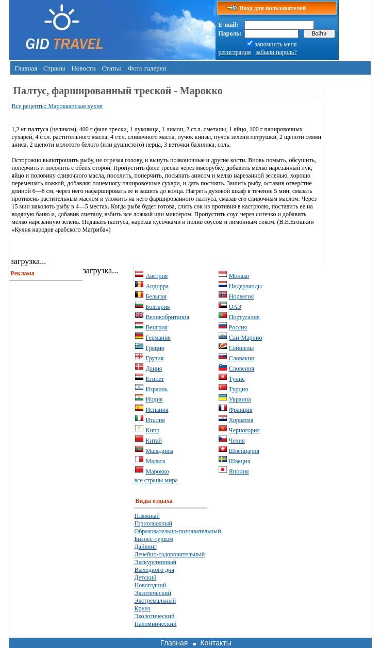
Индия (153, 399)
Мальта (155, 461)
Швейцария (244, 450)
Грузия (154, 358)
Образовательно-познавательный (177, 531)
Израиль (156, 389)
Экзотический (152, 593)
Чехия (237, 440)
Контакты (215, 643)
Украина (240, 399)
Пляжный (146, 515)
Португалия (244, 317)
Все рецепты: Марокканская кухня (57, 106)
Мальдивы (159, 450)
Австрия (156, 275)
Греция (154, 348)
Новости (83, 68)
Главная (25, 68)
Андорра (157, 286)
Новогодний (150, 585)
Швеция (239, 461)
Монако (239, 275)
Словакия (241, 358)
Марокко (157, 471)
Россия (238, 327)
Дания (153, 368)
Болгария (157, 306)
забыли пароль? (276, 52)
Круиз (142, 608)
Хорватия (241, 420)
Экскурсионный (155, 562)
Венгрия (156, 327)
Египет (154, 378)
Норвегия (241, 296)
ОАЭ (235, 306)
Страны (54, 68)
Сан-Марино (245, 337)
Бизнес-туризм (153, 538)
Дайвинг (145, 546)
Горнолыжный (153, 523)
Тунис (237, 378)
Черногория (244, 430)
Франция (241, 409)
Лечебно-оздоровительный (169, 554)
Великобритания (167, 317)
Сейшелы (241, 348)
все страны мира (155, 480)
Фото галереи (147, 68)
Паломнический (155, 623)
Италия (154, 420)
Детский (145, 577)
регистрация (234, 52)
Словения (241, 368)
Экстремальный (155, 600)
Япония (239, 471)
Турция (238, 389)
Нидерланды (245, 286)
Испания (156, 409)
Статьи (112, 68)
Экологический (154, 616)
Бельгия (156, 296)
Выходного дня (154, 569)
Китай (153, 440)
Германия (157, 337)
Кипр (152, 430)
